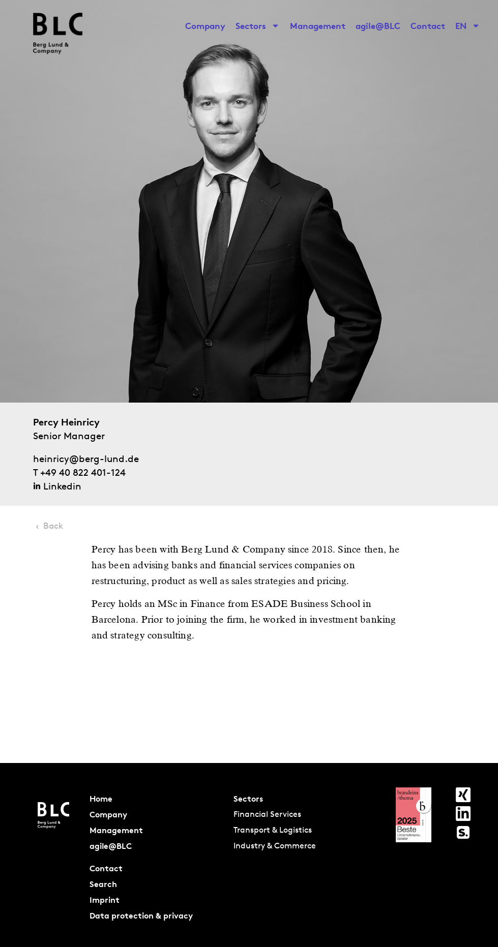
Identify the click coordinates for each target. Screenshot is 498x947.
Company (205, 25)
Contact (428, 25)
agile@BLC (378, 25)
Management (317, 25)
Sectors (258, 26)
